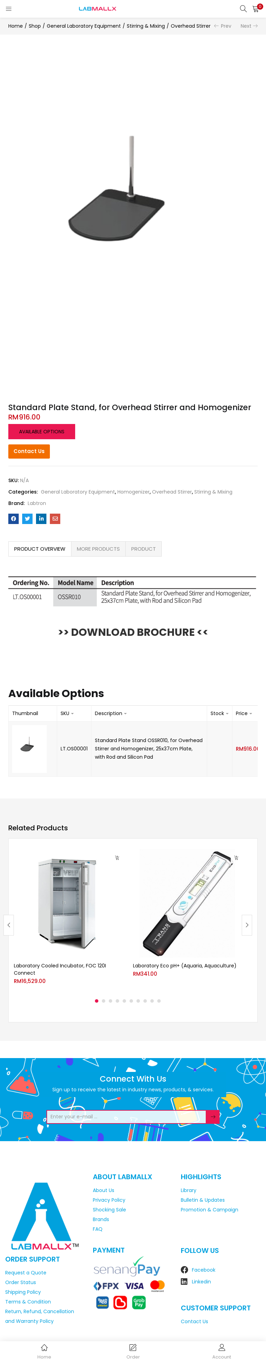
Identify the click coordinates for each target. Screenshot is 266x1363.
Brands (101, 1219)
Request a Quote (25, 1272)
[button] (255, 8)
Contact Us (29, 451)
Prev (226, 25)
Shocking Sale (109, 1209)
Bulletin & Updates (203, 1200)
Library (188, 1190)
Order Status (20, 1282)
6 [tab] (131, 1001)
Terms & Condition (28, 1301)
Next (246, 25)
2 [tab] (103, 1001)
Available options (41, 431)
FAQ (98, 1229)
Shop (35, 25)
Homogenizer (133, 491)
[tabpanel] (68, 920)
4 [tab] (117, 1001)
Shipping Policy (23, 1292)
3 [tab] (110, 1001)
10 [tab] (159, 1001)
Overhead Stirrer (191, 25)
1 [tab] (96, 1001)
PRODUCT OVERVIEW (39, 548)
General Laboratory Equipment (84, 25)
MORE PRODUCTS (98, 548)
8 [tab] (145, 1001)
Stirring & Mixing (146, 25)
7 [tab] (138, 1001)
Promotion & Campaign (209, 1209)
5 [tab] (124, 1001)
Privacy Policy (109, 1200)
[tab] (39, 549)
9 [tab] (152, 1001)
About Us (103, 1190)
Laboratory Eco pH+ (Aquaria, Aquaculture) (185, 965)
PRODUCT (143, 548)
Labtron (37, 503)
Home (15, 25)
